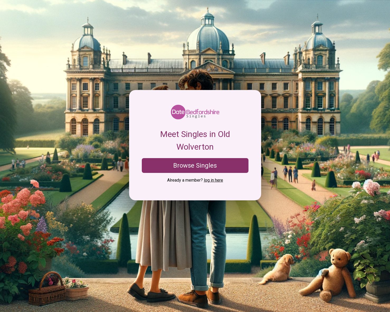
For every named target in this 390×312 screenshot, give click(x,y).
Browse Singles (195, 165)
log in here (213, 180)
